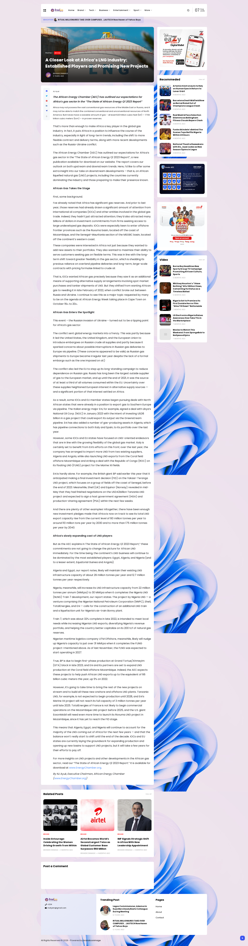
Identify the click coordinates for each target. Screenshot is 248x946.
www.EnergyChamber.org (85, 767)
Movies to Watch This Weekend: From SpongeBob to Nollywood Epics (189, 333)
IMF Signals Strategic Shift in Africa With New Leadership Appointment (133, 842)
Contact (160, 917)
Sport (136, 10)
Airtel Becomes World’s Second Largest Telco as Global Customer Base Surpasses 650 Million (95, 843)
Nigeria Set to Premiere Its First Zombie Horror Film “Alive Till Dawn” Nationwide (187, 303)
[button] (46, 116)
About (159, 912)
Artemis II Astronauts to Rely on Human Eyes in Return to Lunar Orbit (188, 89)
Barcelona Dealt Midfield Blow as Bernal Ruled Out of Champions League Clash (188, 103)
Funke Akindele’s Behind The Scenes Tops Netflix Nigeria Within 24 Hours (188, 132)
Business (103, 10)
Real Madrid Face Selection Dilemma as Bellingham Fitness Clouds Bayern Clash (188, 118)
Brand (81, 10)
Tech (91, 10)
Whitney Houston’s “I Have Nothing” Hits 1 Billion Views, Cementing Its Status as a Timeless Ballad (187, 287)
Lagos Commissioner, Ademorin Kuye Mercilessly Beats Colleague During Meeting (130, 909)
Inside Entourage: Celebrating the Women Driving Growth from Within (60, 842)
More (147, 10)
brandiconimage (92, 940)
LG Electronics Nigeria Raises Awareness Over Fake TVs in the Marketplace (188, 318)
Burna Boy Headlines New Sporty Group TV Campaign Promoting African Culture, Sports (187, 270)
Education (48, 20)
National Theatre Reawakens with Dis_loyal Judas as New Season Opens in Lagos (188, 147)
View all (149, 794)
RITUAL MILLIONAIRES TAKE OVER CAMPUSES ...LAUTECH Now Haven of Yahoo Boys (99, 19)
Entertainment (120, 10)
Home (71, 10)
